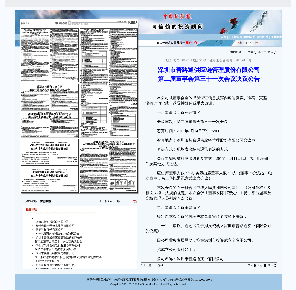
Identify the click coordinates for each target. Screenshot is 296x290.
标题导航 (262, 37)
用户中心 (191, 42)
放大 (252, 52)
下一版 (115, 201)
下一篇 (158, 265)
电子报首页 (235, 37)
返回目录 (235, 52)
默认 (272, 52)
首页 (223, 37)
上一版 (104, 201)
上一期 (243, 42)
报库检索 (276, 37)
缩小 (262, 52)
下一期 (253, 42)
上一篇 (146, 265)
